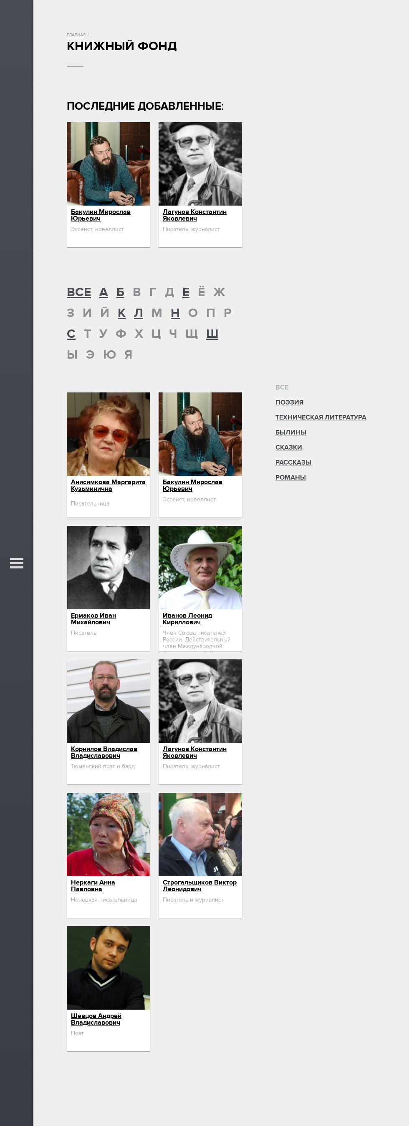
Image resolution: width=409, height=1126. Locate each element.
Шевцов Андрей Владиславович (96, 1019)
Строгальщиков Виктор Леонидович (200, 885)
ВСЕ (79, 292)
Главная (76, 35)
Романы (290, 477)
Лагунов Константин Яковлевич (195, 215)
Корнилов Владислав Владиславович (104, 752)
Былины (290, 432)
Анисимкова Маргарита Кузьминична (108, 485)
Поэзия (289, 402)
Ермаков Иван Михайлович (93, 618)
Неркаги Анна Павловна (93, 885)
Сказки (288, 447)
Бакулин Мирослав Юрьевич (101, 215)
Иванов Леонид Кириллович (187, 618)
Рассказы (293, 462)
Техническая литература (320, 417)
